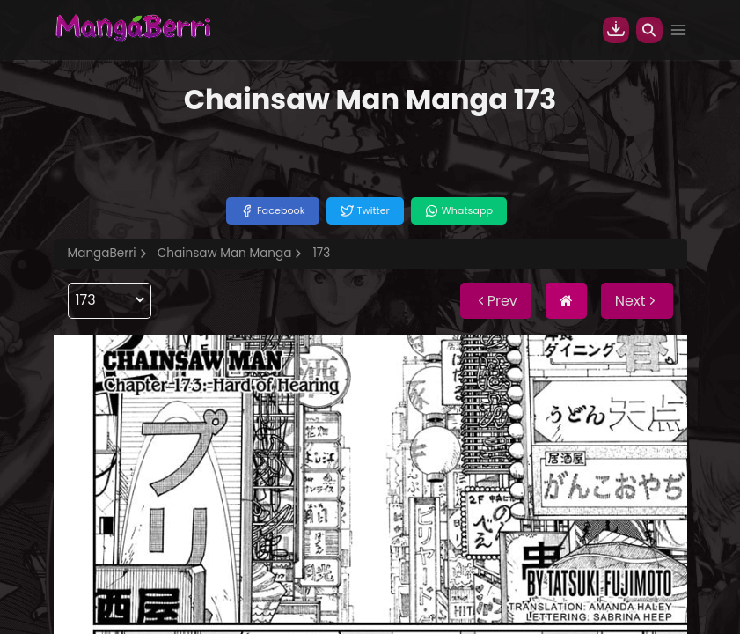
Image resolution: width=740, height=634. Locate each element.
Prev (495, 301)
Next (637, 301)
